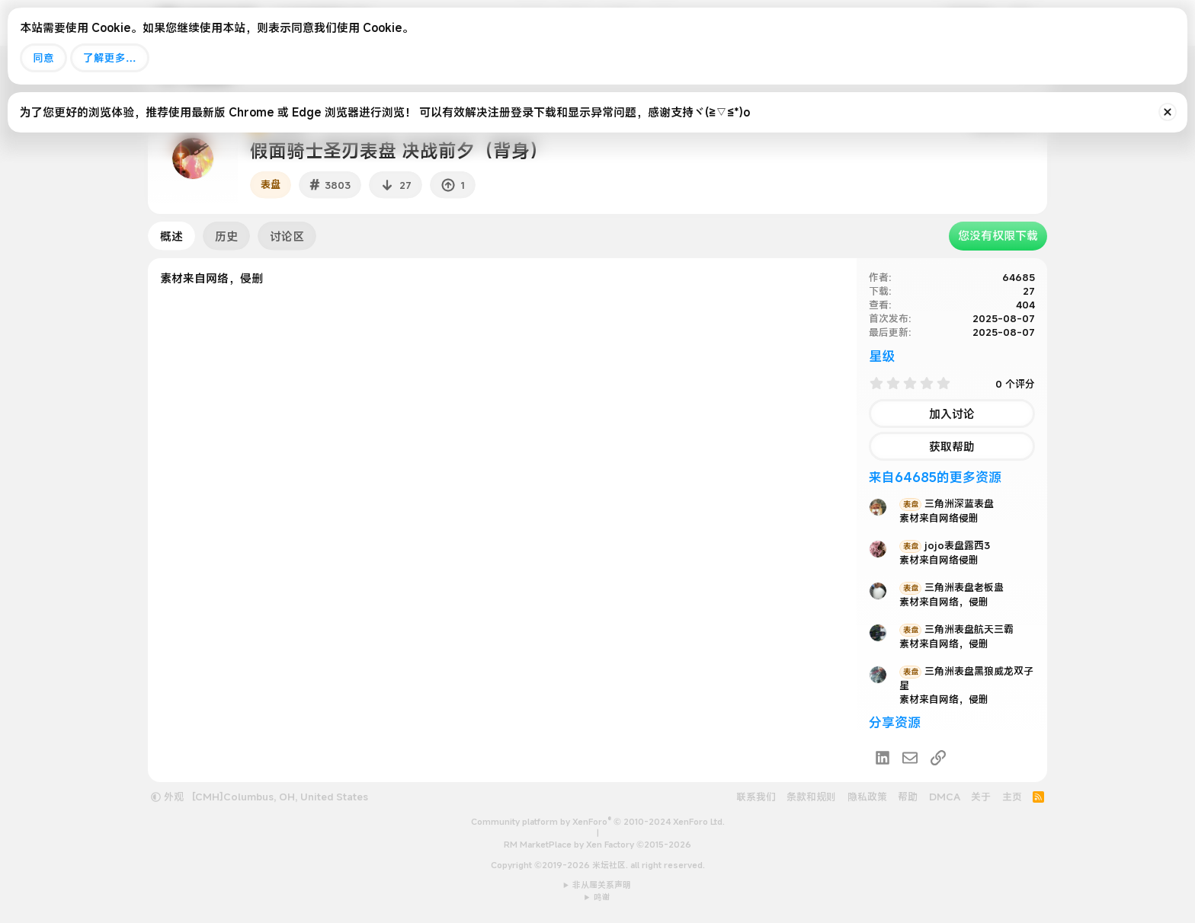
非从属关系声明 (601, 885)
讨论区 (287, 236)
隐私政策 (867, 796)
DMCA (944, 796)
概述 (171, 236)
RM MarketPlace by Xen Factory (597, 844)
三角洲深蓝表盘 (946, 503)
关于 (981, 796)
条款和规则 (811, 796)
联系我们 (756, 796)
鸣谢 (602, 897)
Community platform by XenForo (598, 821)
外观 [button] (167, 796)
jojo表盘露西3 (944, 545)
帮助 (908, 796)
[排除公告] (1167, 112)
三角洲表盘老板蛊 (951, 587)
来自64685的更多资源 (935, 477)
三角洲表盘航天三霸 (956, 629)
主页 (1012, 796)
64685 (1018, 277)
